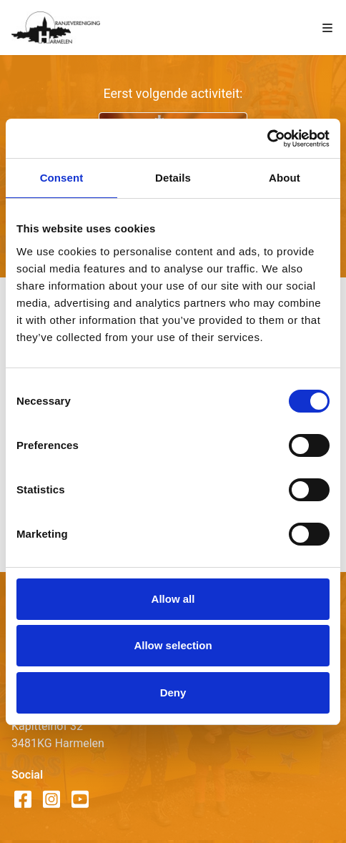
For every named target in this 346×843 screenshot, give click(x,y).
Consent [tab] (62, 178)
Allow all (173, 599)
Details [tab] (173, 178)
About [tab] (284, 178)
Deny (173, 692)
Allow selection (173, 645)
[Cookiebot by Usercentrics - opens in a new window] (267, 138)
